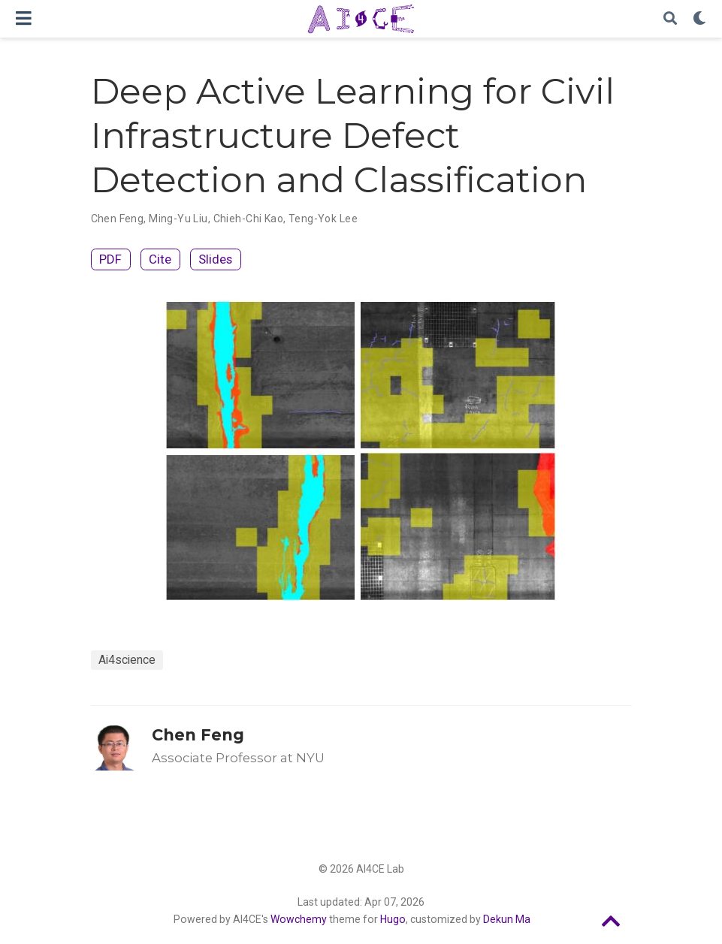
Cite (160, 259)
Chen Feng (198, 734)
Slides (215, 259)
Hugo (393, 919)
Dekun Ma (506, 919)
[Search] (670, 19)
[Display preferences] (699, 19)
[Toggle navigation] (24, 18)
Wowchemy (298, 919)
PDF (110, 259)
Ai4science (127, 660)
